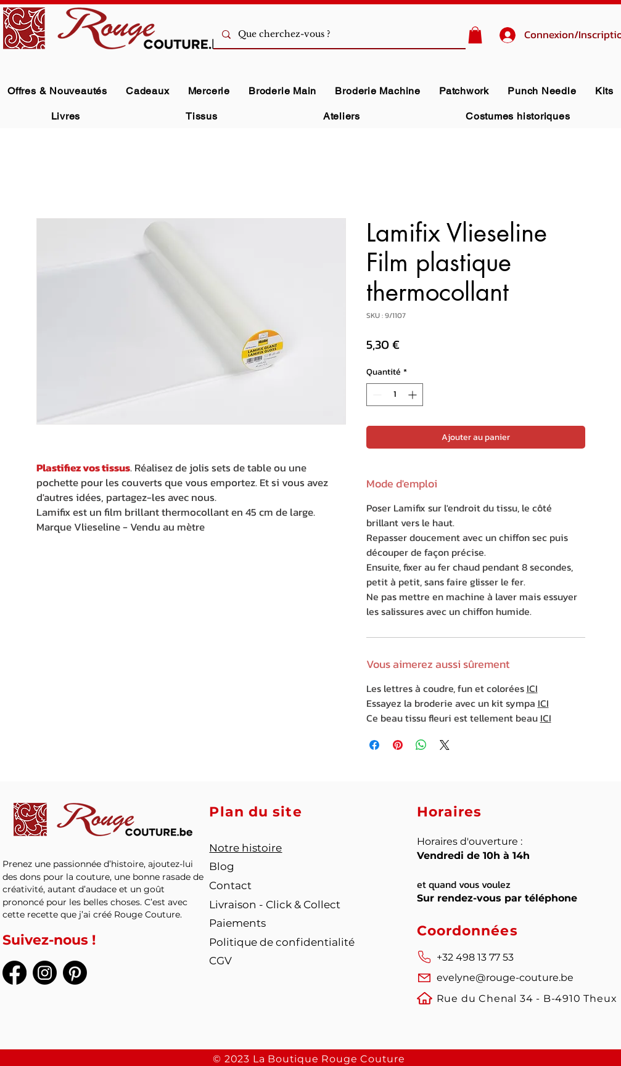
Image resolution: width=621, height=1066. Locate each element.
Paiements (237, 923)
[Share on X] (444, 745)
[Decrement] (376, 394)
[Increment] (413, 394)
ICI (532, 688)
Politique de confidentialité (282, 942)
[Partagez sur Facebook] (374, 745)
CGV (220, 960)
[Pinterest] (75, 973)
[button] (475, 34)
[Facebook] (14, 973)
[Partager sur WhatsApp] (421, 745)
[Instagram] (45, 973)
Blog (221, 866)
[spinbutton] (395, 394)
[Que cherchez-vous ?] (356, 34)
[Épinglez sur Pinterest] (397, 745)
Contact (230, 885)
